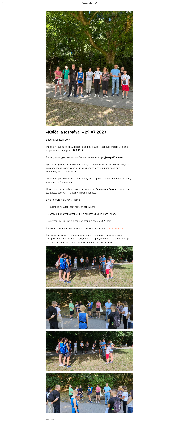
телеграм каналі (114, 228)
